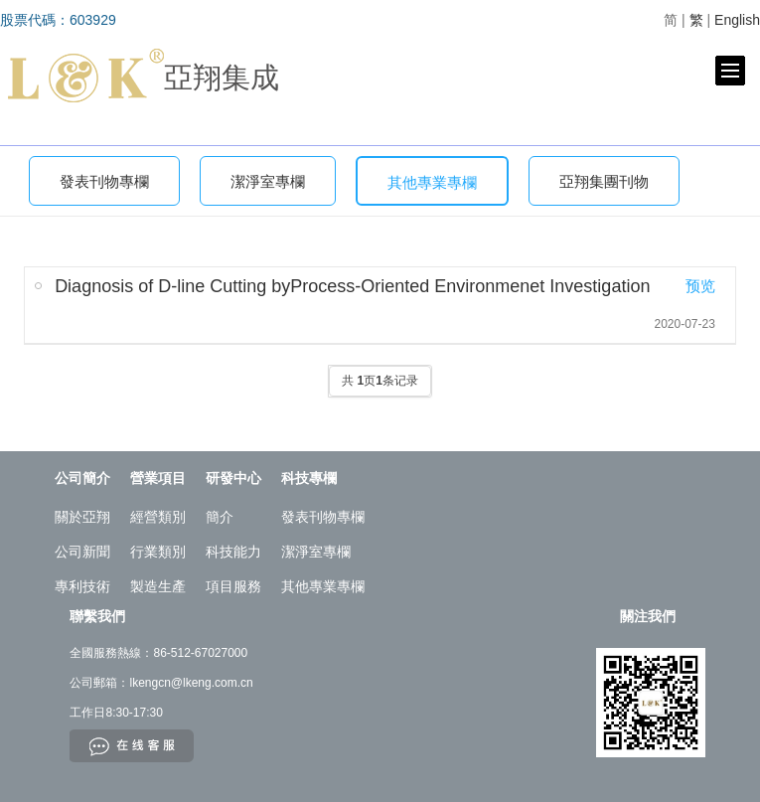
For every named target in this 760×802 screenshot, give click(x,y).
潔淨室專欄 (267, 182)
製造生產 (158, 586)
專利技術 (82, 586)
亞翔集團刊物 (604, 182)
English (737, 20)
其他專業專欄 (432, 183)
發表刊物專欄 (104, 182)
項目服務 (233, 586)
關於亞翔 (82, 517)
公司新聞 (82, 552)
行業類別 (158, 552)
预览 (700, 285)
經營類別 (158, 517)
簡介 (219, 517)
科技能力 (233, 552)
